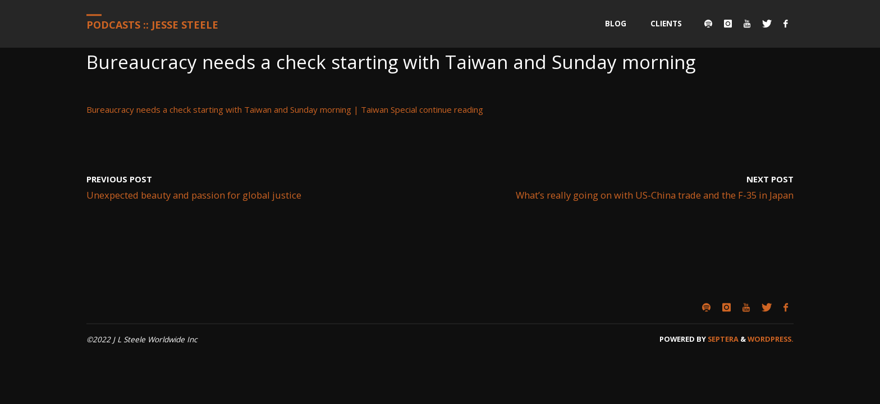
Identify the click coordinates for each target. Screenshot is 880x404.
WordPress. (771, 339)
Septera (722, 339)
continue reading (451, 109)
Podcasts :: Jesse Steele (152, 24)
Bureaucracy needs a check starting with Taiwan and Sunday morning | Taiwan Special (251, 109)
